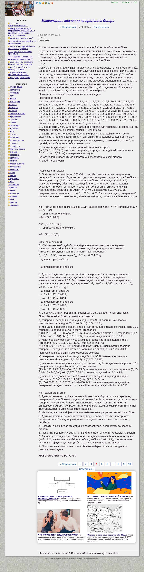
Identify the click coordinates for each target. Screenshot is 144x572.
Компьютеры (14, 125)
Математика (13, 137)
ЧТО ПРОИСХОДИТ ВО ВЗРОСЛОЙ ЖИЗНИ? (107, 496)
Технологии (13, 184)
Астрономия (13, 93)
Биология (12, 99)
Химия (11, 199)
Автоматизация (15, 87)
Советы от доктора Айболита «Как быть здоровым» (21, 47)
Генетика (12, 105)
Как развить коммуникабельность (17, 24)
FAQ (135, 2)
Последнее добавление (19, 77)
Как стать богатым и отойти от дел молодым (22, 42)
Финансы (12, 196)
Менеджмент (14, 146)
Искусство (12, 119)
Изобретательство (16, 113)
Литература (13, 128)
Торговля (12, 187)
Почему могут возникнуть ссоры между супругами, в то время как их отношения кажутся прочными (21, 31)
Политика (12, 161)
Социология (13, 178)
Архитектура (14, 90)
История (12, 122)
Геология (12, 110)
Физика (11, 190)
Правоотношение (16, 164)
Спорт (11, 181)
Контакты (126, 2)
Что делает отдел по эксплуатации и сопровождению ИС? (55, 497)
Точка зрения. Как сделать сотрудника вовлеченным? (20, 58)
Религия (12, 175)
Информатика (14, 116)
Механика (12, 152)
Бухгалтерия (14, 102)
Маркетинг (13, 134)
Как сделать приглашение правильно (20, 52)
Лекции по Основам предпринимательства (18, 73)
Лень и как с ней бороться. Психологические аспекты (20, 63)
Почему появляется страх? (20, 38)
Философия (13, 193)
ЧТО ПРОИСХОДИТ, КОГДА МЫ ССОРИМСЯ (58, 535)
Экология (12, 202)
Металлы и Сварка (16, 149)
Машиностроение (16, 140)
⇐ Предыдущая (68, 27)
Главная (114, 2)
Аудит (11, 96)
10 (129, 464)
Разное (11, 173)
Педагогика (13, 158)
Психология (13, 170)
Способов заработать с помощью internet (18, 68)
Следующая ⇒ (101, 27)
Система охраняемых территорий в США (106, 535)
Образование (14, 155)
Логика (11, 131)
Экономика (13, 205)
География (13, 107)
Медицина (13, 143)
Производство (14, 167)
